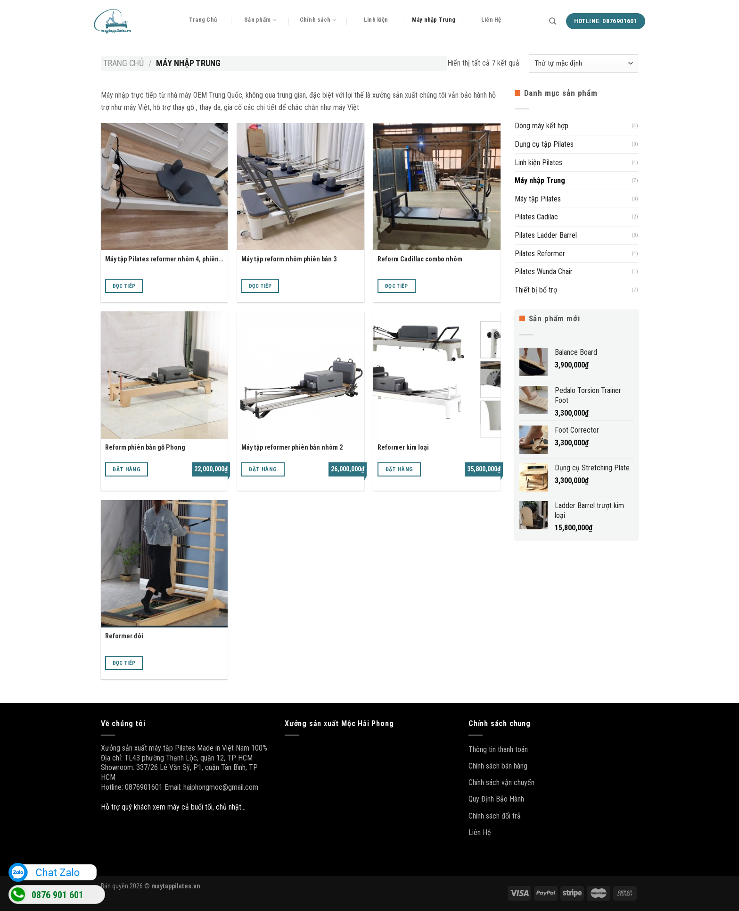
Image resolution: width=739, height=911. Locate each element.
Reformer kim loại (403, 447)
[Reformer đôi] (164, 563)
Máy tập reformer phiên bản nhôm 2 (292, 447)
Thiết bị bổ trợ (536, 289)
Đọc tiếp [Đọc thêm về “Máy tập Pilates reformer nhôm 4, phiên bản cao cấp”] (124, 286)
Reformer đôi (124, 636)
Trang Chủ (203, 19)
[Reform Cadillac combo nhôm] (437, 187)
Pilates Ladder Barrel (546, 235)
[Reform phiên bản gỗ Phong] (164, 375)
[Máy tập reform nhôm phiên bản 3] (300, 187)
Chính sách (318, 20)
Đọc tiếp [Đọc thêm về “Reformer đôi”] (124, 663)
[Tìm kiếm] (552, 21)
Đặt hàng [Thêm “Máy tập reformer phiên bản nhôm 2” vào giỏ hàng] (263, 469)
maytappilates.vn (175, 886)
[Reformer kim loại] (437, 375)
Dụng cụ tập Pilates (544, 144)
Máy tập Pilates (538, 198)
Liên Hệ (491, 19)
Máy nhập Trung (434, 19)
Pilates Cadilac (536, 216)
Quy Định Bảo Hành (496, 798)
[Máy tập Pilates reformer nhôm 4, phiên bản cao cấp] (164, 187)
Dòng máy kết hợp (541, 125)
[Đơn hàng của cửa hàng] (583, 63)
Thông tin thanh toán (498, 749)
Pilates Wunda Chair (544, 271)
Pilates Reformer (540, 253)
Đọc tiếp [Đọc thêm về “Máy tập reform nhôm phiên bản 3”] (260, 286)
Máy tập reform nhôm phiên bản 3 (289, 259)
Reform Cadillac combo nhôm (420, 259)
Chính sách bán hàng (497, 765)
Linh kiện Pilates (538, 162)
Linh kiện (376, 19)
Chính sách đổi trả (494, 815)
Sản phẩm (260, 20)
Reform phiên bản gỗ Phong (145, 447)
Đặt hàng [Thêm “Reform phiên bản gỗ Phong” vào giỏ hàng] (126, 469)
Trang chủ (123, 63)
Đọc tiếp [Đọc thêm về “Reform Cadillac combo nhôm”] (396, 286)
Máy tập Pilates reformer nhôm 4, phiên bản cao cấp (162, 259)
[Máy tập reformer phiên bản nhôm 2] (300, 375)
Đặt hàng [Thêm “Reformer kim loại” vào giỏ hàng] (399, 469)
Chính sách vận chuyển (501, 782)
